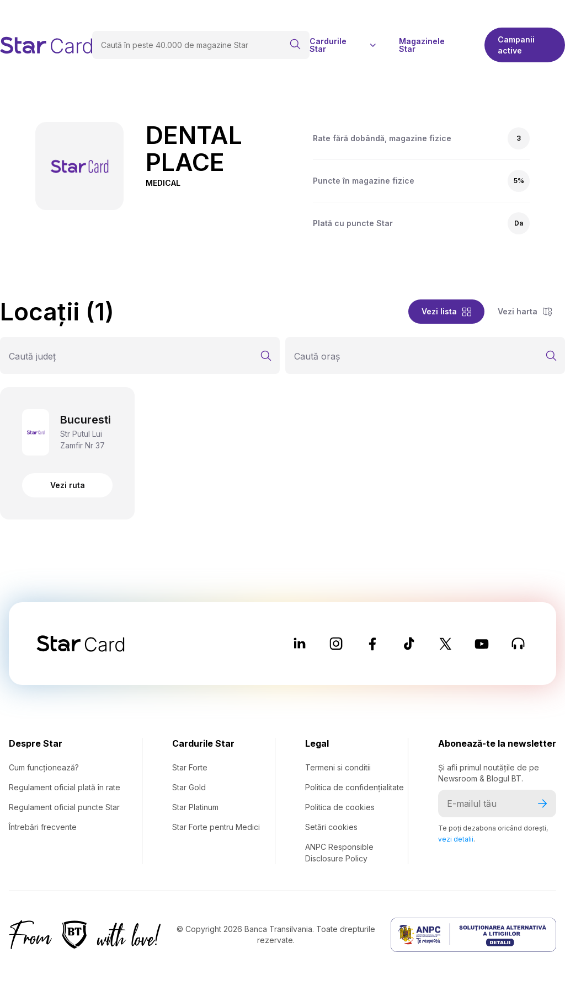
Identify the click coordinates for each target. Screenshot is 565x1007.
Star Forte (189, 767)
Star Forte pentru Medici (216, 827)
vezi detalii (455, 839)
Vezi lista (446, 311)
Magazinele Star (422, 45)
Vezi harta (525, 311)
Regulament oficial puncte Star (64, 807)
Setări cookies (331, 827)
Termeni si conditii (338, 767)
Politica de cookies (340, 807)
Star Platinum (195, 807)
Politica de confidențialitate (354, 787)
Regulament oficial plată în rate (64, 787)
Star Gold (189, 787)
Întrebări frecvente (43, 827)
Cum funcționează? (44, 767)
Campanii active (516, 45)
